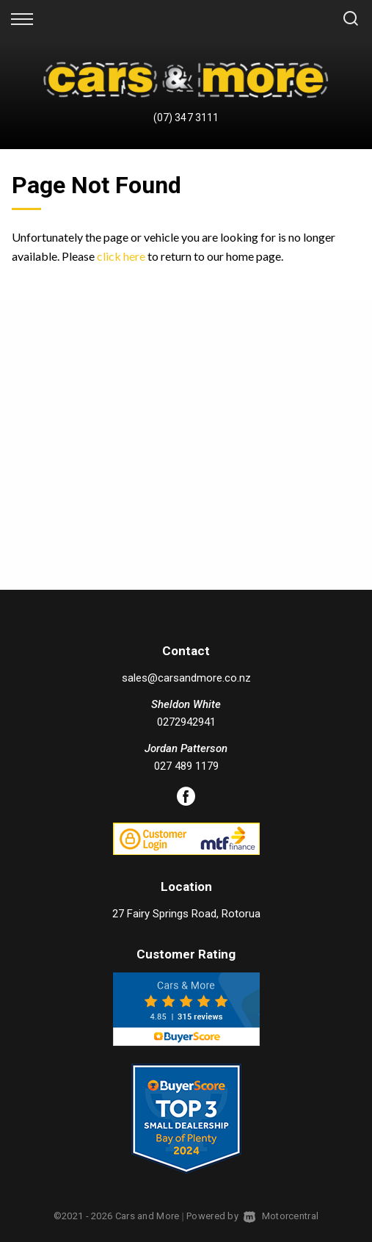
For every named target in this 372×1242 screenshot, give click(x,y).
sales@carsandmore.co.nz (186, 678)
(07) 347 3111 (186, 117)
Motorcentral (281, 1215)
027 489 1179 (186, 766)
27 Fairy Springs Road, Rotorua (186, 913)
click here (121, 256)
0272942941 (186, 722)
